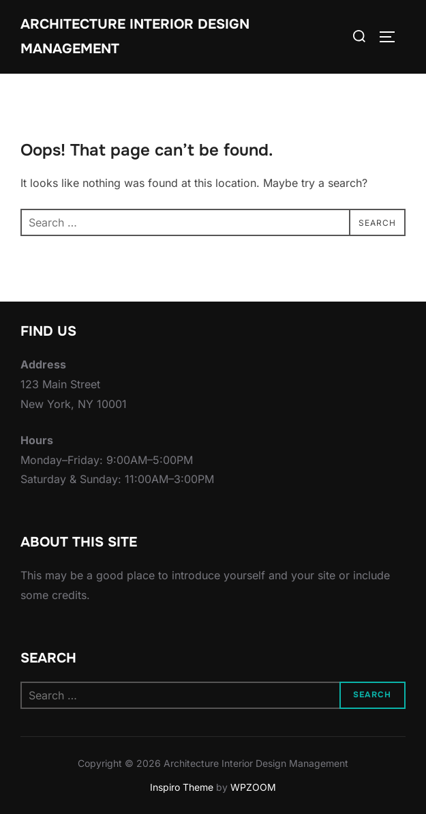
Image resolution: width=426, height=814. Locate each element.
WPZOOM (253, 787)
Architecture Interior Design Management (134, 36)
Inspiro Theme (181, 787)
